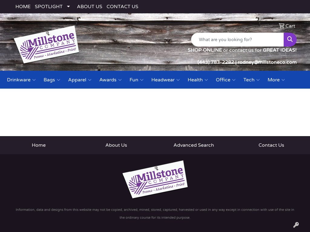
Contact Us (271, 145)
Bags (52, 79)
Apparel (79, 79)
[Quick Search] (237, 40)
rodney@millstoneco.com (267, 62)
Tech (251, 79)
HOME (23, 7)
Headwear (165, 79)
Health (198, 79)
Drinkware (21, 79)
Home (39, 145)
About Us (116, 145)
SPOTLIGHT (49, 7)
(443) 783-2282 (215, 62)
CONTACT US (122, 7)
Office (226, 79)
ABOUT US (89, 7)
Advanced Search (193, 145)
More (276, 79)
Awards (110, 79)
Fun (136, 79)
